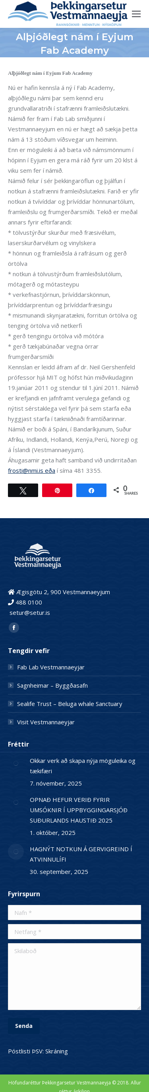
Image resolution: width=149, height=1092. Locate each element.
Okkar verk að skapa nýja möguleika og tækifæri (82, 766)
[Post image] (16, 763)
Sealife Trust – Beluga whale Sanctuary (69, 704)
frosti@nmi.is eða (31, 470)
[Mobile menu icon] (136, 14)
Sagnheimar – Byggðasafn (52, 685)
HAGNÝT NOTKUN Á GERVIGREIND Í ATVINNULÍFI (81, 854)
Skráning (56, 1051)
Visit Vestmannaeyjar (46, 722)
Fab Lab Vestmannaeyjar (51, 667)
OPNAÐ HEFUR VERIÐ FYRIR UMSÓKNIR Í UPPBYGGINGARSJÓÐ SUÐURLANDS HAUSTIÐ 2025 (79, 810)
